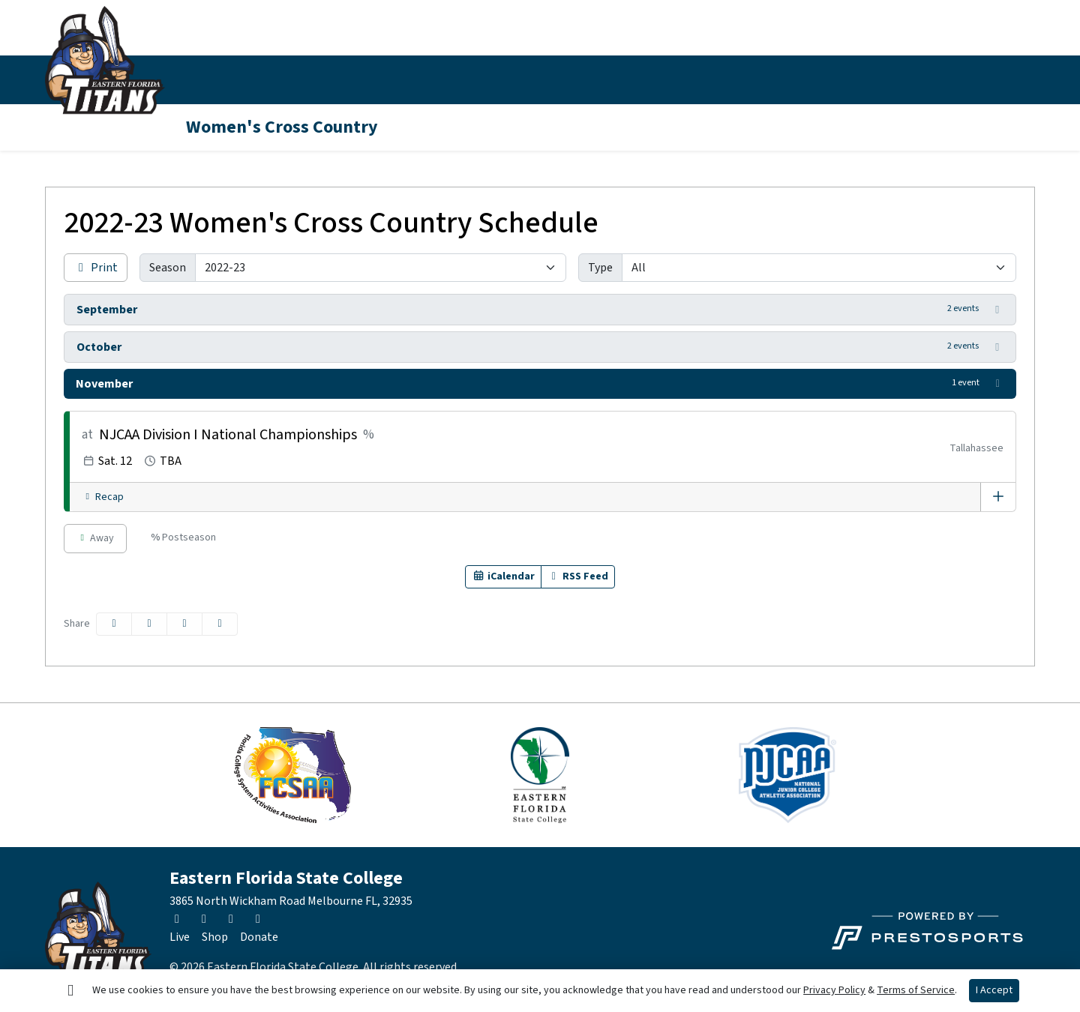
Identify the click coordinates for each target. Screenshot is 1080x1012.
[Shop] (215, 937)
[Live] (180, 937)
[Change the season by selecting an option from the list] (380, 267)
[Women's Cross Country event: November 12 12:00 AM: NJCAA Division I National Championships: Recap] (103, 497)
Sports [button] (207, 79)
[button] (215, 79)
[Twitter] (940, 80)
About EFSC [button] (714, 79)
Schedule (303, 79)
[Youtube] (1021, 80)
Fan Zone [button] (606, 79)
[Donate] (259, 937)
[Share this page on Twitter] (149, 624)
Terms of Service (916, 990)
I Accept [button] (994, 990)
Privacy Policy (834, 990)
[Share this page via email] (184, 624)
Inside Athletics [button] (406, 79)
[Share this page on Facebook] (114, 624)
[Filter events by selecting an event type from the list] (819, 267)
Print (96, 267)
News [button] (515, 79)
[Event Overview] (998, 497)
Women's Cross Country (282, 127)
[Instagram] (967, 80)
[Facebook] (994, 80)
